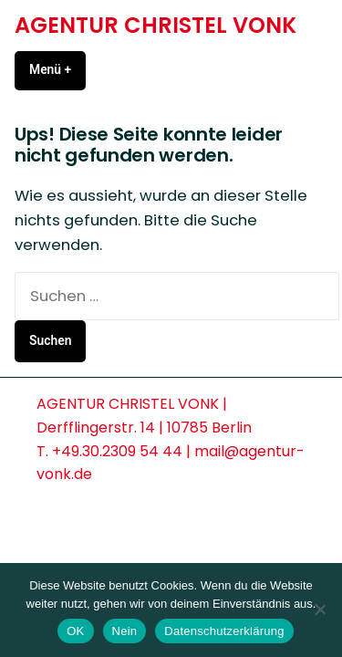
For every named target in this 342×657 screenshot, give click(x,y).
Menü (57, 69)
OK (75, 631)
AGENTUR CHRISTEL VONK (155, 25)
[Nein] (319, 609)
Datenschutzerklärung (224, 631)
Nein (125, 631)
